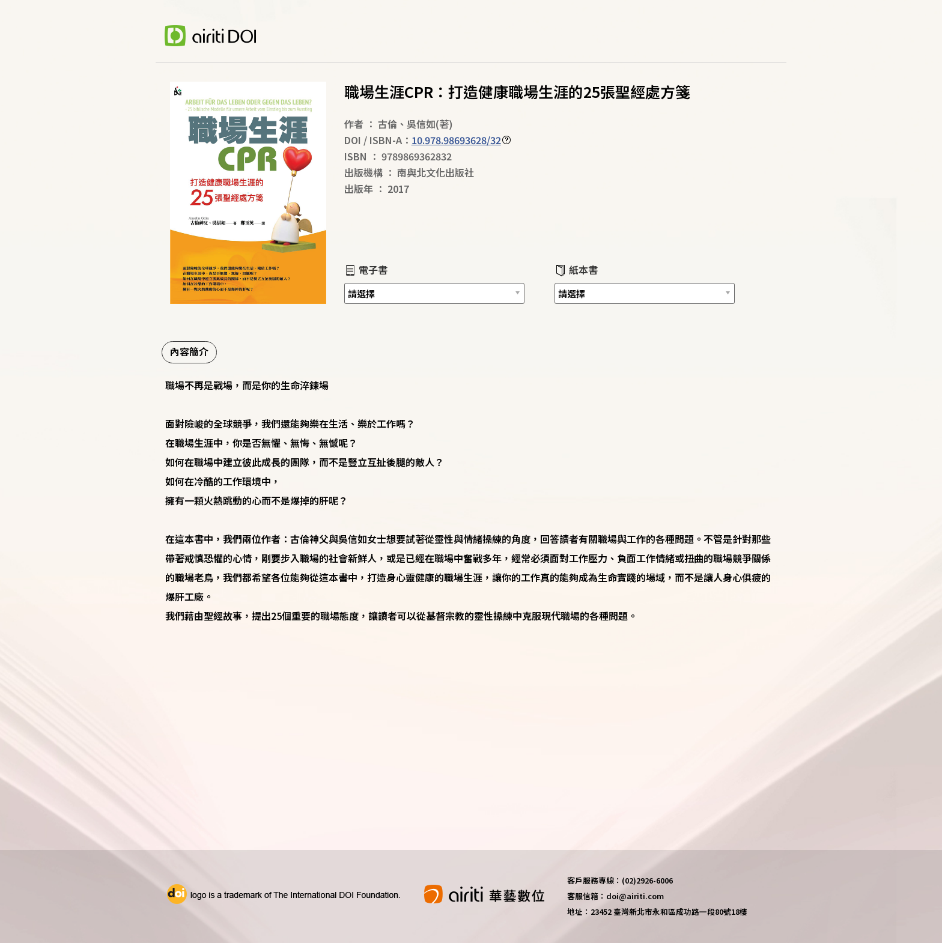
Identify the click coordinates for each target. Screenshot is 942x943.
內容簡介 (189, 351)
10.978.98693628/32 (456, 140)
